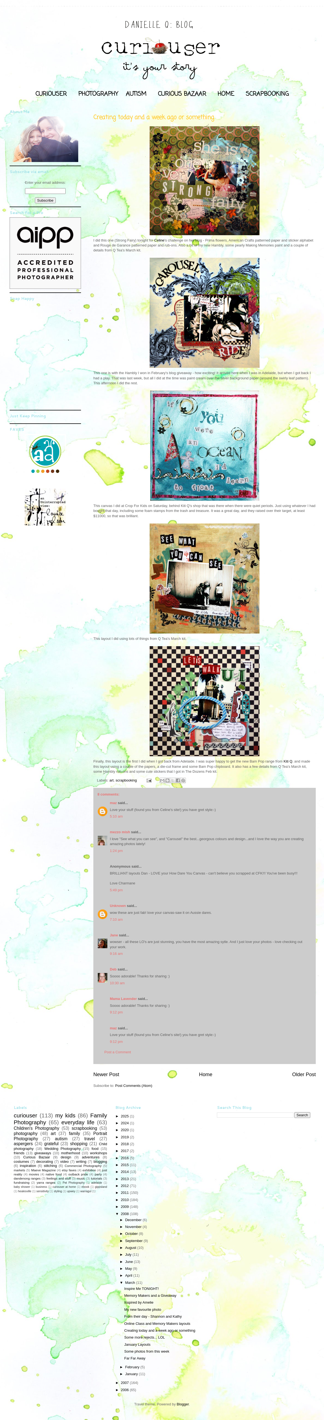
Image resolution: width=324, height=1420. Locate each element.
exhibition (89, 1170)
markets (19, 1170)
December (134, 1220)
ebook (85, 1186)
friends (19, 1153)
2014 (125, 1172)
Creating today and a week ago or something (159, 1330)
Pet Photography (74, 1182)
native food (54, 1174)
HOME (226, 94)
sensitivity (43, 1191)
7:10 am (116, 919)
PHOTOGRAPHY (98, 94)
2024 (125, 1123)
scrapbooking (126, 780)
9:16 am (116, 954)
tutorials (96, 1178)
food (94, 1149)
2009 (125, 1207)
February (133, 1367)
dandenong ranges (27, 1178)
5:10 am (116, 816)
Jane (114, 935)
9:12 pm (116, 1012)
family (74, 1133)
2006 (125, 1390)
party (98, 1174)
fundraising (21, 1182)
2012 (125, 1186)
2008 (125, 1214)
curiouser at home (64, 1186)
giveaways (42, 1153)
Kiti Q (288, 761)
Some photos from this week (146, 1351)
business (41, 1186)
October (132, 1234)
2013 (125, 1179)
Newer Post (106, 1074)
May (129, 1269)
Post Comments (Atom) (133, 1086)
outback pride (78, 1174)
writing (81, 1161)
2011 (125, 1193)
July (129, 1254)
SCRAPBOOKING (267, 94)
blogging (100, 1161)
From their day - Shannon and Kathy (153, 1316)
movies (34, 1174)
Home (206, 1074)
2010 (125, 1200)
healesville (25, 1191)
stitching (50, 1166)
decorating (44, 1161)
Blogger (183, 1404)
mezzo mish (120, 832)
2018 (125, 1144)
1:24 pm (116, 851)
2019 (125, 1137)
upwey (71, 1191)
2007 (125, 1383)
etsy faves (69, 1170)
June (129, 1262)
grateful (51, 1143)
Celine (159, 240)
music (81, 1178)
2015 (125, 1165)
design (66, 1157)
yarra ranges (46, 1182)
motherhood (70, 1153)
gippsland (101, 1186)
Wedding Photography (62, 1149)
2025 (125, 1116)
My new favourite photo (142, 1309)
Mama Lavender (123, 999)
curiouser (25, 1115)
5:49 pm (116, 890)
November (134, 1227)
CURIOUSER (51, 94)
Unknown (118, 906)
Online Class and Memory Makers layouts (157, 1324)
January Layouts (137, 1344)
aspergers (23, 1143)
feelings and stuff (58, 1178)
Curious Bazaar (36, 1157)
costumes (21, 1161)
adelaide (96, 1182)
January (132, 1374)
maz (113, 803)
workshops (98, 1153)
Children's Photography (36, 1128)
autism (61, 1138)
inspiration (28, 1166)
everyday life (77, 1122)
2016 (125, 1158)
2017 (125, 1151)
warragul (85, 1191)
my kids (65, 1115)
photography (26, 1133)
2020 (125, 1130)
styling (58, 1191)
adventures (90, 1157)
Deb (113, 969)
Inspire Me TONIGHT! (141, 1289)
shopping (78, 1143)
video (64, 1161)
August (131, 1248)
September (134, 1241)
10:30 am (117, 983)
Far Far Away (134, 1358)
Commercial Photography (83, 1165)
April (129, 1275)
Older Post (304, 1074)
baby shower (22, 1186)
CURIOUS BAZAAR (182, 94)
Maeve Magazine (43, 1170)
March (130, 1283)
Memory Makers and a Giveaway (150, 1295)
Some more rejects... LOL (144, 1337)
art (112, 780)
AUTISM (136, 94)
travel (89, 1138)
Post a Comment (117, 1052)
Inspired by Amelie (138, 1302)
